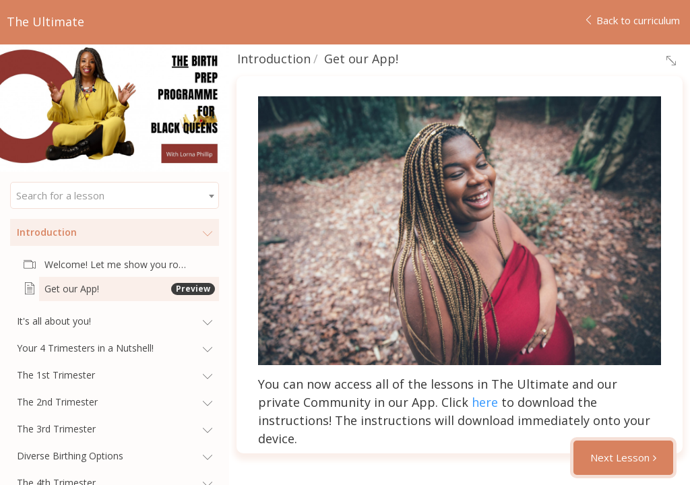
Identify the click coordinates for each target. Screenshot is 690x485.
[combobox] (114, 195)
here (485, 402)
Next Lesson (620, 457)
